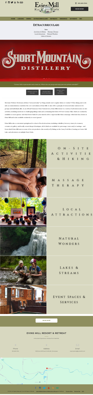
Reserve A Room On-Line (32, 92)
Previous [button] (5, 60)
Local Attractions (40, 34)
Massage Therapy (53, 32)
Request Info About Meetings (46, 92)
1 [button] (44, 78)
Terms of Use (77, 391)
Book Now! (79, 9)
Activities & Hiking (40, 32)
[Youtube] (15, 2)
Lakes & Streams (46, 36)
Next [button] (88, 60)
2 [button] (46, 78)
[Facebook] (6, 2)
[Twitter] (12, 2)
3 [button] (49, 78)
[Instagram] (9, 2)
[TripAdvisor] (21, 2)
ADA (83, 391)
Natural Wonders (52, 34)
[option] (46, 60)
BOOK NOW (46, 320)
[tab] (44, 78)
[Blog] (18, 2)
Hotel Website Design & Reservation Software (47, 391)
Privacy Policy (69, 391)
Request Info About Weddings (61, 91)
